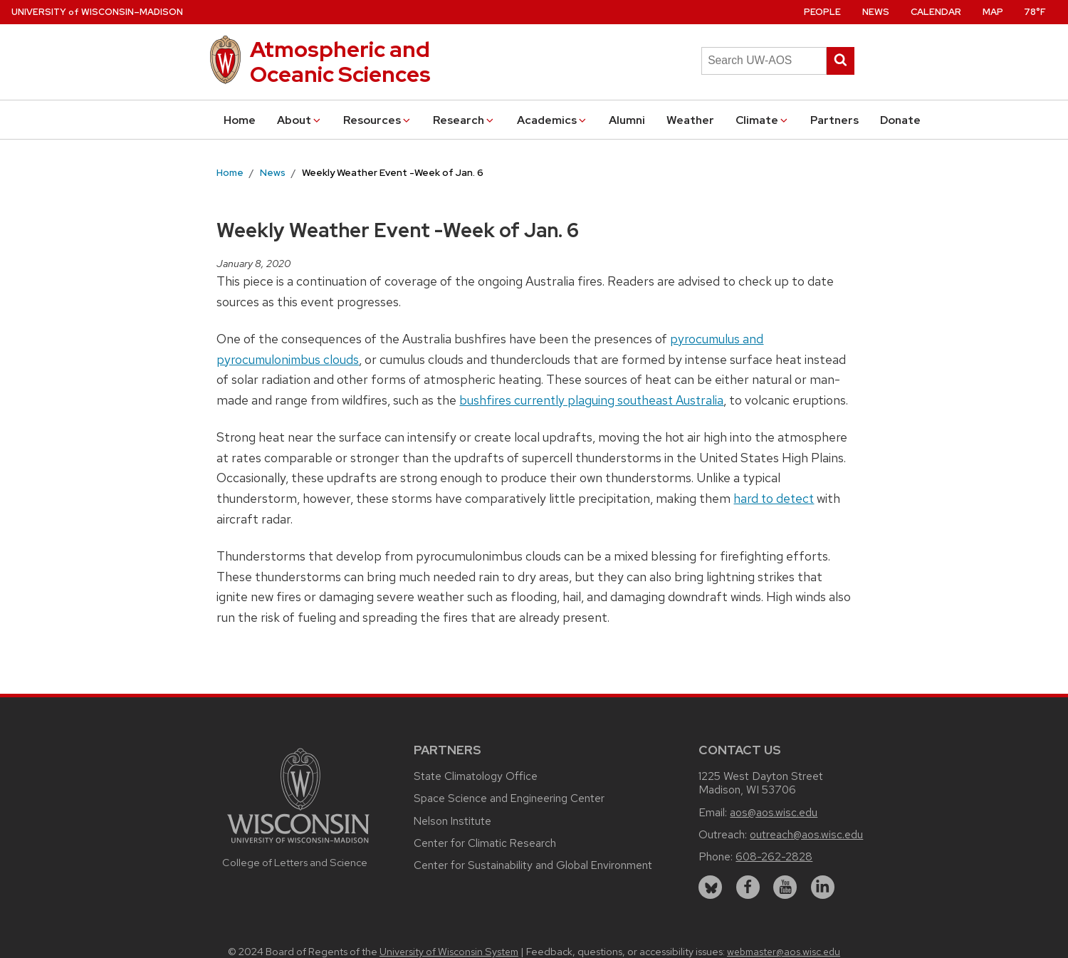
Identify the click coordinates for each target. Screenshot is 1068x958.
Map (993, 12)
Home (240, 120)
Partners (834, 120)
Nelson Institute (452, 820)
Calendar (936, 12)
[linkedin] (822, 887)
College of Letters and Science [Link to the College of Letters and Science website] (294, 862)
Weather (690, 120)
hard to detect (773, 498)
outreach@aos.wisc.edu (806, 834)
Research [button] (464, 120)
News (875, 12)
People (822, 12)
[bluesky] (710, 887)
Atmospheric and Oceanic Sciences (340, 61)
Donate (900, 120)
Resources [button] (377, 120)
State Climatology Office (476, 776)
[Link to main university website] (298, 845)
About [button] (300, 120)
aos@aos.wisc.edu (773, 812)
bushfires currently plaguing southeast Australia (591, 400)
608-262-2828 (773, 856)
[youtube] (785, 887)
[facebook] (748, 887)
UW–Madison (97, 12)
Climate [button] (762, 120)
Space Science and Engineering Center (509, 798)
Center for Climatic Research (485, 842)
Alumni (627, 120)
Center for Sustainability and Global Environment (533, 865)
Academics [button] (552, 120)
